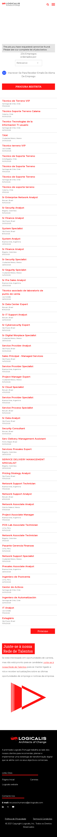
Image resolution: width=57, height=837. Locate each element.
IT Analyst (8, 607)
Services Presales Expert (17, 449)
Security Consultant (13, 428)
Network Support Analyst (17, 494)
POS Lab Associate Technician (20, 525)
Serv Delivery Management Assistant (24, 438)
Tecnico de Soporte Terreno (18, 156)
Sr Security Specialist (14, 259)
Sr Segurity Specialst (14, 269)
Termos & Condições (42, 819)
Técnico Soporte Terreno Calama (21, 111)
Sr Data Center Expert (15, 304)
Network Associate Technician (20, 535)
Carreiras (34, 779)
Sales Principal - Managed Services (22, 356)
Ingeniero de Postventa (16, 576)
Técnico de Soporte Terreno (18, 166)
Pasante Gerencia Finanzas (18, 545)
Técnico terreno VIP (14, 145)
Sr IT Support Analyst (14, 314)
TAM (5, 135)
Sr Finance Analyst (13, 218)
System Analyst (11, 238)
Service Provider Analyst (16, 345)
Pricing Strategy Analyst (16, 473)
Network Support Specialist (18, 556)
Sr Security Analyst (13, 207)
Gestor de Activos (12, 587)
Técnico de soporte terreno (18, 187)
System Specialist (12, 228)
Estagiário (8, 618)
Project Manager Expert (16, 376)
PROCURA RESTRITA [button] (28, 86)
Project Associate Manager (18, 514)
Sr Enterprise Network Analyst (20, 197)
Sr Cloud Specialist (13, 387)
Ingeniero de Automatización (19, 597)
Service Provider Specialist (17, 366)
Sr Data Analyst (11, 418)
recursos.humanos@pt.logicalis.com (26, 802)
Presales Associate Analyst (18, 566)
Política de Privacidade (15, 819)
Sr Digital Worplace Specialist (19, 335)
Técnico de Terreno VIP (16, 100)
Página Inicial (8, 779)
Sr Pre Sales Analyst (14, 280)
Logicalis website (10, 784)
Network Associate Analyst (18, 504)
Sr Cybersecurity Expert (16, 325)
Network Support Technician (18, 483)
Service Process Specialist (17, 407)
